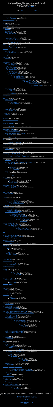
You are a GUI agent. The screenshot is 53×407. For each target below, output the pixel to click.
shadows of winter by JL (6, 16)
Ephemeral (24, 396)
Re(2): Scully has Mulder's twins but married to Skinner (15, 137)
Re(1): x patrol (7, 289)
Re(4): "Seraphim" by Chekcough (16, 75)
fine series (4, 341)
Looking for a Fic (5, 49)
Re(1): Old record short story (9, 304)
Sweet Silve (13, 387)
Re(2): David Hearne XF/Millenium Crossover (14, 142)
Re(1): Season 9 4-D (8, 270)
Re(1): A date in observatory (9, 92)
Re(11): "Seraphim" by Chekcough (10, 67)
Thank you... (9, 374)
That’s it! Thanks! (9, 134)
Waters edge (5, 28)
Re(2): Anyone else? (12, 282)
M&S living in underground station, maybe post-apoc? (11, 329)
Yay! (10, 146)
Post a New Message (20, 8)
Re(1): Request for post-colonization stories (11, 212)
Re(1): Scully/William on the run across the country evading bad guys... (16, 154)
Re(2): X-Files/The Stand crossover (12, 145)
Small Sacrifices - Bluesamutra (7, 306)
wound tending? (5, 26)
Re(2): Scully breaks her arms (11, 110)
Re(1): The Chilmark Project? (9, 241)
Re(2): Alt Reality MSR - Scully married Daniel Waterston (16, 121)
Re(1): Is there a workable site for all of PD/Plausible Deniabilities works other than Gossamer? (20, 162)
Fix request (4, 44)
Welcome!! (10, 249)
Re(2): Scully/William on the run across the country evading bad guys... (18, 156)
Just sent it (17, 357)
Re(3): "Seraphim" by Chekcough (14, 73)
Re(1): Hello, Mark (8, 160)
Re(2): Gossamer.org (10, 89)
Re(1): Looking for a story (9, 300)
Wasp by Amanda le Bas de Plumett (10, 363)
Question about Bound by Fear (16, 322)
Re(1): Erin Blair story (8, 337)
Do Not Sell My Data (8, 394)
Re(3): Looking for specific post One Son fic (16, 226)
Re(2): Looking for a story (11, 301)
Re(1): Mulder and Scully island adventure (11, 130)
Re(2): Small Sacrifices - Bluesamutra (13, 308)
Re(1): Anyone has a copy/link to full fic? (11, 199)
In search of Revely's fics (6, 54)
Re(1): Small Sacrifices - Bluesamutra (11, 307)
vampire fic (4, 177)
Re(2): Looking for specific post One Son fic (14, 225)
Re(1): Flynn (7, 24)
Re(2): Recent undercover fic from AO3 (13, 316)
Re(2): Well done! (16, 273)
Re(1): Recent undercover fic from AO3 (11, 315)
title (3, 170)
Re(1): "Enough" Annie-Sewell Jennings (11, 51)
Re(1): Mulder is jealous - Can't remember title (12, 38)
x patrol (4, 288)
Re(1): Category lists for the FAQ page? (11, 279)
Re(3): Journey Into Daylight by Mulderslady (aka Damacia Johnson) (20, 369)
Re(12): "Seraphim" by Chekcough (34, 83)
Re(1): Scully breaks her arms (9, 109)
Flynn (3, 23)
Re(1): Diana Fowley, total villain (10, 253)
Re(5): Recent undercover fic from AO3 (20, 320)
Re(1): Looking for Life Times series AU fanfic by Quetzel (14, 236)
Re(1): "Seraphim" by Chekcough (10, 68)
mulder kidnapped (5, 362)
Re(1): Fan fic (7, 205)
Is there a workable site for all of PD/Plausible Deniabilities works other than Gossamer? (16, 161)
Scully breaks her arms (6, 108)
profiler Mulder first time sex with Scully (9, 20)
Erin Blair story (5, 336)
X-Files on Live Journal (33, 397)
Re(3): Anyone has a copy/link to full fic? (15, 202)
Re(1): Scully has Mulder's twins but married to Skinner (13, 136)
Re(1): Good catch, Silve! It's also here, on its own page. (18, 243)
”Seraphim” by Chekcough (13, 71)
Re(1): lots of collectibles (9, 31)
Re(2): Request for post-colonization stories (14, 213)
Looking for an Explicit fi (6, 344)
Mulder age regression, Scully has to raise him (10, 384)
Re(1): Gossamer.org (8, 88)
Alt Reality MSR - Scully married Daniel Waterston (10, 120)
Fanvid (4, 232)
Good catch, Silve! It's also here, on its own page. (14, 242)
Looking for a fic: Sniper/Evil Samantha (9, 291)
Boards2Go (25, 403)
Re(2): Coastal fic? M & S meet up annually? (14, 126)
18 (31, 10)
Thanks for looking (10, 338)
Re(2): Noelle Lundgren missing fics (12, 373)
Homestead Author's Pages (20, 397)
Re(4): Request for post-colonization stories (18, 215)
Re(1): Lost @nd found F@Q (9, 175)
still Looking (11, 347)
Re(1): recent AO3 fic (8, 58)
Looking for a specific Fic (7, 62)
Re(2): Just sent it (23, 359)
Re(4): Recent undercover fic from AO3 (17, 319)
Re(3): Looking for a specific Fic (14, 65)
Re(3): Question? (12, 355)
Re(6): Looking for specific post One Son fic (22, 228)
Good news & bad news (8, 179)
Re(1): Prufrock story (8, 114)
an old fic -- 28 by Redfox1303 (7, 261)
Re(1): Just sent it (20, 358)
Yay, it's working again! (12, 181)
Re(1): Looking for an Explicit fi (9, 345)
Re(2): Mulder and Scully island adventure (13, 131)
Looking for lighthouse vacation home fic (9, 185)
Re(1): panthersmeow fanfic (9, 246)
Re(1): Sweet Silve (16, 388)
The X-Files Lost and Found (31, 8)
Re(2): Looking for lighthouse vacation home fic (14, 187)
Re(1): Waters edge (8, 29)
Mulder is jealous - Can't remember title (9, 37)
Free (3, 352)
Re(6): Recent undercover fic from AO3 (22, 321)
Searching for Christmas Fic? (7, 381)
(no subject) (9, 70)
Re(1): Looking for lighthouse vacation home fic (12, 186)
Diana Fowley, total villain (7, 252)
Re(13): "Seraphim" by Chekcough (36, 85)
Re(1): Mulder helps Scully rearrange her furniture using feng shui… (15, 133)
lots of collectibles (5, 30)
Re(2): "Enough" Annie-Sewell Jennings (13, 52)
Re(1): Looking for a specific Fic (10, 63)
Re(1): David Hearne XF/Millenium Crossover (12, 141)
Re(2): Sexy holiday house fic (11, 96)
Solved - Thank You (19, 349)
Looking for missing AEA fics (7, 284)
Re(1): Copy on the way (10, 297)
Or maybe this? (16, 348)
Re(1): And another (10, 208)
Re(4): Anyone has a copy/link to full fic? (17, 203)
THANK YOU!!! (20, 220)
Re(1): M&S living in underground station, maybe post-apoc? (14, 330)
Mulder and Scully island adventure (8, 129)
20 (33, 10)
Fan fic (4, 204)
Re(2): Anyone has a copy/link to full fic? (13, 201)
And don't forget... (10, 166)
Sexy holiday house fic (6, 95)
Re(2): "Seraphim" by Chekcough (12, 69)
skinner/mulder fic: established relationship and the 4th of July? (12, 15)
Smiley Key (26, 399)
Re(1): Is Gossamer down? (9, 116)
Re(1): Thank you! (14, 47)
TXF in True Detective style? (7, 259)
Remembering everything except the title (11, 209)
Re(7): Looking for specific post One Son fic (25, 229)
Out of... (6, 292)
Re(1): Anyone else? (10, 280)
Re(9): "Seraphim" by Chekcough (27, 80)
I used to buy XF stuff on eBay (12, 33)
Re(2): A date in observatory (11, 93)
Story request (5, 197)
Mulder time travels (6, 98)
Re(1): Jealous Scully (8, 379)
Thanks (8, 55)
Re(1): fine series (7, 342)
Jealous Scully (5, 378)
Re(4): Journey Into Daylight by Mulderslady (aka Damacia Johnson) (22, 370)
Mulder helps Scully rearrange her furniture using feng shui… (12, 132)
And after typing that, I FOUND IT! (12, 210)
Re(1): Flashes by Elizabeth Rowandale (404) (12, 41)
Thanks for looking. (12, 339)
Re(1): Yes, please (21, 324)
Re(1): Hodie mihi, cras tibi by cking (12, 45)
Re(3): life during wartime (13, 151)
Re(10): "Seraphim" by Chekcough (29, 81)
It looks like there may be (11, 163)
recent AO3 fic (5, 57)
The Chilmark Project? (6, 240)
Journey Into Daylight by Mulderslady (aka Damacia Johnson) (12, 367)
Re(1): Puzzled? (16, 169)
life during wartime (5, 148)
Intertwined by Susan (6, 295)
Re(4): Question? (14, 356)
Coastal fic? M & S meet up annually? (9, 123)
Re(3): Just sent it (25, 360)
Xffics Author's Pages (27, 397)
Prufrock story (5, 113)
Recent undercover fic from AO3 (8, 314)
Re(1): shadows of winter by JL (9, 17)
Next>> (35, 10)
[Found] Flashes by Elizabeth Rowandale (13, 42)
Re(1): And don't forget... (13, 167)
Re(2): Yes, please (23, 325)
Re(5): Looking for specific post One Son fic (20, 227)
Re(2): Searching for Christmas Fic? (12, 382)
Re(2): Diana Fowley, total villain (12, 254)
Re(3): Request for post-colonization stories (16, 214)
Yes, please (17, 323)
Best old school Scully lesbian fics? (8, 376)
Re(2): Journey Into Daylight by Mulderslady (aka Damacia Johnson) (17, 368)
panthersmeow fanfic (6, 245)
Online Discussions (6, 118)
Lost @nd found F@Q (6, 174)
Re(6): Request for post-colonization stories (22, 219)
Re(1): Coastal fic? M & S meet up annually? (12, 125)
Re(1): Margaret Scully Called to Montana (11, 334)
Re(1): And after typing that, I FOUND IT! (15, 211)
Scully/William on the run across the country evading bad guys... (13, 153)
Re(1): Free (6, 353)
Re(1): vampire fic (7, 178)
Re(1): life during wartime (9, 149)
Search (25, 8)
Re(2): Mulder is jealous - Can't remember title (14, 39)
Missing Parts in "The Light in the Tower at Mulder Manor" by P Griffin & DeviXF (15, 311)
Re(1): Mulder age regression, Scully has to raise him (13, 385)
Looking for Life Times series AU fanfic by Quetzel (10, 235)
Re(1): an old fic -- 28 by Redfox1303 (10, 263)
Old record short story (6, 303)
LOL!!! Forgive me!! (8, 276)
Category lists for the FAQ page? (8, 278)
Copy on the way (7, 296)
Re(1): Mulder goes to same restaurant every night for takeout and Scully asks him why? (18, 105)
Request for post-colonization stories (8, 207)
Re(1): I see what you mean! (22, 217)
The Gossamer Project (20, 396)
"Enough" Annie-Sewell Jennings (8, 50)
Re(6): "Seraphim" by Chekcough (21, 78)
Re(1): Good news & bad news (12, 180)
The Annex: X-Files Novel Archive (31, 396)
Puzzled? (12, 168)
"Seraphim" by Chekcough (7, 66)
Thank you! (11, 46)
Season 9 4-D (5, 269)
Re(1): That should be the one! (14, 386)
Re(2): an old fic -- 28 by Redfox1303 (13, 262)
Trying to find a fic (5, 190)
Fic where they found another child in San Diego (10, 238)
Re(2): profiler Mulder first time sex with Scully (14, 21)
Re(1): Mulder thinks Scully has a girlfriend (11, 256)
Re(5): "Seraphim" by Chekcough (19, 76)
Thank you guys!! (12, 90)
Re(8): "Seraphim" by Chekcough (25, 79)
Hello (3, 159)
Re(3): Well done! (18, 274)
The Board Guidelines (31, 6)
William (4, 139)
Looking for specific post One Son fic (8, 223)
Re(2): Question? (9, 354)
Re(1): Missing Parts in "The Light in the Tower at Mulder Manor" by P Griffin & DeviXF (18, 312)
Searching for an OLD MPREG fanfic (8, 266)
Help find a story (5, 285)
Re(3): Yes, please (25, 326)
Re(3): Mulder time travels (13, 102)
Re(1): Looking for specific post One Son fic (11, 224)
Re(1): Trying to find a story (9, 193)
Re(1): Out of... (9, 293)
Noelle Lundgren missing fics (7, 372)
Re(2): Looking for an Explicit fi (12, 346)
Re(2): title (8, 172)
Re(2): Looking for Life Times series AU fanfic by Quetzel (16, 237)
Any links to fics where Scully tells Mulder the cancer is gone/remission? (14, 351)
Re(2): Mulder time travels (11, 101)
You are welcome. (12, 298)
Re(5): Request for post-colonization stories (20, 216)
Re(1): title (6, 171)
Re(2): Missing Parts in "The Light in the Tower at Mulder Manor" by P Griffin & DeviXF (20, 313)
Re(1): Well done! (14, 272)
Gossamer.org (5, 87)
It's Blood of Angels (8, 195)
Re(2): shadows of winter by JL (12, 18)
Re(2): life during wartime (11, 150)
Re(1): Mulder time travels (9, 99)
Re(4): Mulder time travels (15, 103)
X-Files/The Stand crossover (7, 144)
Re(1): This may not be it (11, 267)
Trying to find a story (6, 192)
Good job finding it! (10, 233)
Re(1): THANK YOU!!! (23, 221)
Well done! (10, 271)
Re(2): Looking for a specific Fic (12, 64)
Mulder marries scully (6, 165)
